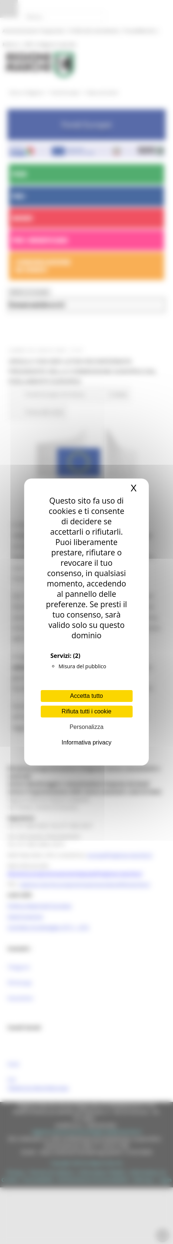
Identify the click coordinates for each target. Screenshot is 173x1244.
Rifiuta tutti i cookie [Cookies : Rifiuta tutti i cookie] (86, 711)
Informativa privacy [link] (86, 742)
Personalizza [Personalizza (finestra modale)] (87, 727)
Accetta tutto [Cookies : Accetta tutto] (86, 696)
